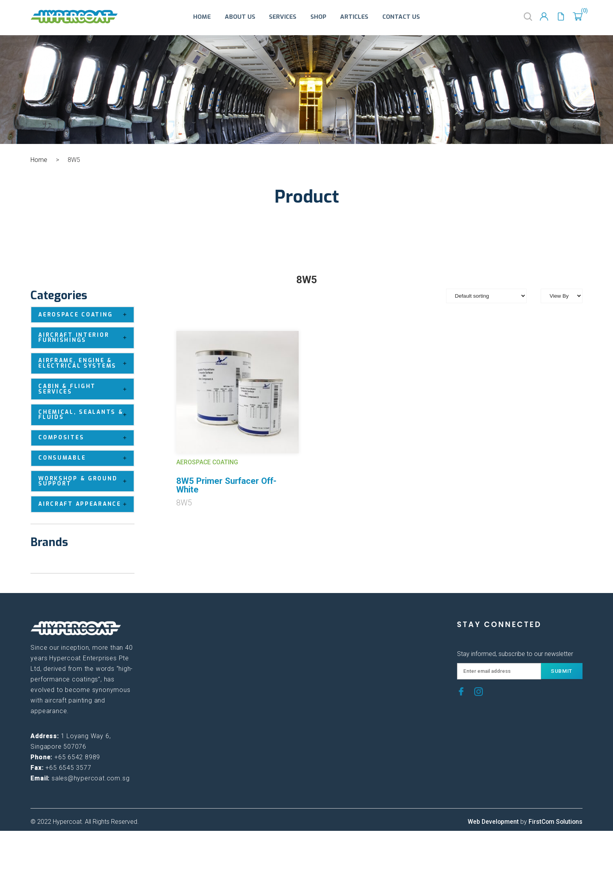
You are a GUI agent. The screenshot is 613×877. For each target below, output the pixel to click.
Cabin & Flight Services (86, 389)
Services (282, 17)
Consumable (86, 458)
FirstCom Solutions (556, 821)
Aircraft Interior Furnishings (86, 337)
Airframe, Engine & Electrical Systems (86, 363)
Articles (354, 17)
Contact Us (401, 17)
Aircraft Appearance (86, 504)
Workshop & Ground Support (86, 481)
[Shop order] (486, 296)
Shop (318, 17)
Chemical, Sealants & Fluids (86, 414)
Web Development (493, 821)
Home (202, 17)
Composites (86, 438)
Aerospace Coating (86, 314)
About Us (240, 17)
